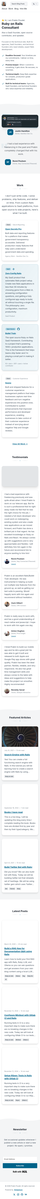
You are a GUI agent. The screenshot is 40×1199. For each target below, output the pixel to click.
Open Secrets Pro (13, 229)
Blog (16, 9)
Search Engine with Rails (17, 754)
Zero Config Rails (13, 273)
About (4, 9)
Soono (8, 383)
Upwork (13, 564)
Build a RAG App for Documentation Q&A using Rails (18, 951)
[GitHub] (22, 1194)
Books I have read (13, 812)
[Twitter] (14, 1194)
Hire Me (23, 9)
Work (10, 9)
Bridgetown (18, 1190)
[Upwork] (26, 1194)
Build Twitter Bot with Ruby (18, 867)
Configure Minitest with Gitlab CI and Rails (19, 1016)
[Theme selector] (35, 4)
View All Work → (20, 444)
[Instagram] (18, 1194)
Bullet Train (10, 333)
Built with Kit (20, 1172)
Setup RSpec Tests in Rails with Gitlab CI (18, 1077)
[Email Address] (20, 1159)
